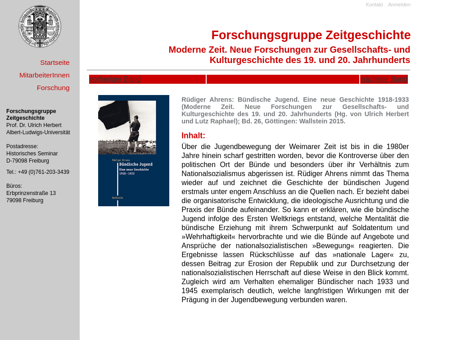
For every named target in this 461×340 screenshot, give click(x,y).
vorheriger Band (115, 79)
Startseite (54, 62)
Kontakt (374, 4)
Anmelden (399, 4)
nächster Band (384, 79)
